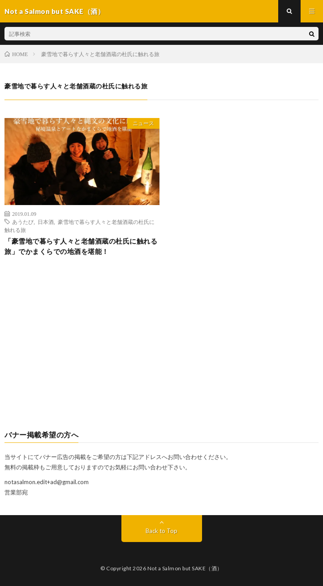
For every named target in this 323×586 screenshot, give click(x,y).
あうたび (23, 221)
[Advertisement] (161, 350)
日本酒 (46, 221)
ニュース (143, 123)
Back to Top (161, 530)
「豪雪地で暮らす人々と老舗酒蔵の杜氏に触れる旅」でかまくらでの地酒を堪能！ (80, 246)
